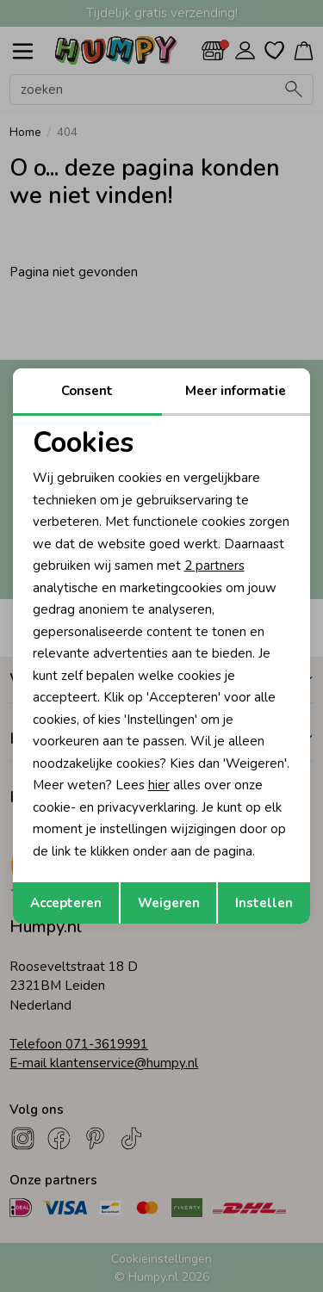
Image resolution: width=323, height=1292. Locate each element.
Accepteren (66, 903)
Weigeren (169, 903)
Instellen (264, 903)
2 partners (214, 565)
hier (159, 785)
